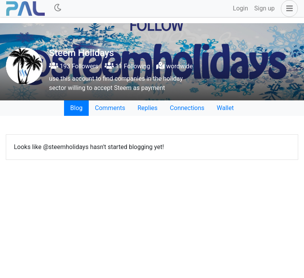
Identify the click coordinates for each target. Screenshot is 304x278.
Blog (76, 108)
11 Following (127, 66)
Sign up (264, 8)
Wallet (225, 108)
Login (240, 8)
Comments (110, 108)
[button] (288, 8)
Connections (187, 108)
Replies (147, 108)
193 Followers (73, 66)
